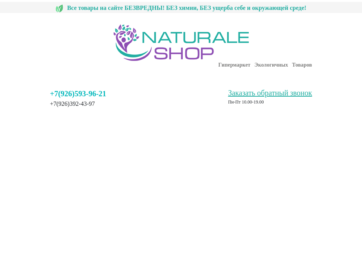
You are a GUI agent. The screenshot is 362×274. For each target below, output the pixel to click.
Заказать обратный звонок (270, 93)
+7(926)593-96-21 (78, 93)
